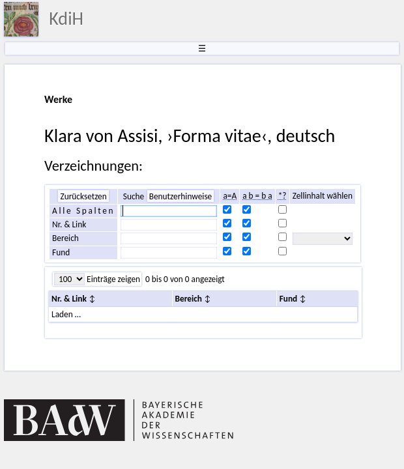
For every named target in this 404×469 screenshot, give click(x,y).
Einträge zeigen (112, 279)
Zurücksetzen (83, 196)
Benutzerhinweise (180, 196)
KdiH (66, 18)
